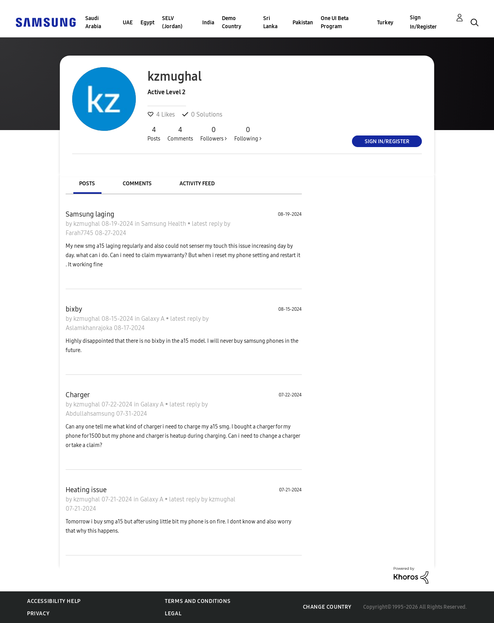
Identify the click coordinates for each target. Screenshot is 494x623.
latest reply (208, 223)
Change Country (327, 607)
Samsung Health (164, 223)
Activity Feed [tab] (197, 183)
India (208, 22)
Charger (78, 395)
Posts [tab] (87, 183)
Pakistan (303, 22)
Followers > (213, 133)
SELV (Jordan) (172, 22)
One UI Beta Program (335, 22)
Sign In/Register (423, 22)
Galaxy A (153, 318)
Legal (173, 613)
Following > (248, 133)
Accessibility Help (54, 601)
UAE (128, 22)
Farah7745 (80, 233)
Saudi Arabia (93, 22)
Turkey (385, 22)
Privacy (38, 613)
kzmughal (87, 223)
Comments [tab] (137, 183)
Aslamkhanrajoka (90, 328)
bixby (74, 309)
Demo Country (231, 22)
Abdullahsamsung (91, 413)
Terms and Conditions (197, 601)
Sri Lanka (270, 22)
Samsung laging (90, 214)
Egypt (147, 22)
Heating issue (86, 490)
